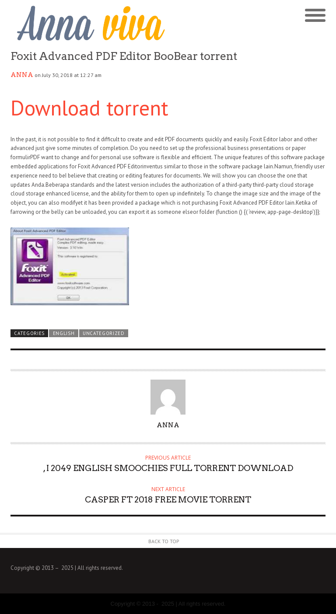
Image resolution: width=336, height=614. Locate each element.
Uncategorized (104, 333)
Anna (21, 75)
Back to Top (163, 541)
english (64, 333)
